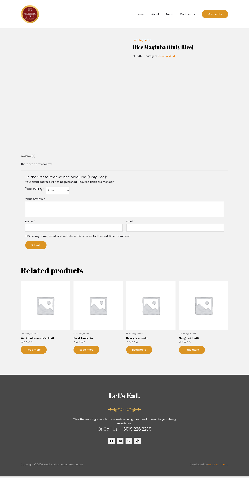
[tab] (28, 156)
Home (146, 14)
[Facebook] (111, 442)
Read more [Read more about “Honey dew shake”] (139, 351)
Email (130, 222)
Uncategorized (142, 40)
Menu (172, 14)
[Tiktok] (137, 442)
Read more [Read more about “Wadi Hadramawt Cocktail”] (34, 351)
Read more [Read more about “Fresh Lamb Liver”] (87, 351)
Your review (35, 199)
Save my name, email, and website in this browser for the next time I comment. (79, 237)
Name (30, 222)
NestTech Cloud (218, 466)
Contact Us (188, 14)
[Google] (129, 442)
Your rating (35, 189)
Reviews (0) (28, 156)
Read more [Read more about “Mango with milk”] (192, 351)
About (160, 14)
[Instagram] (120, 442)
